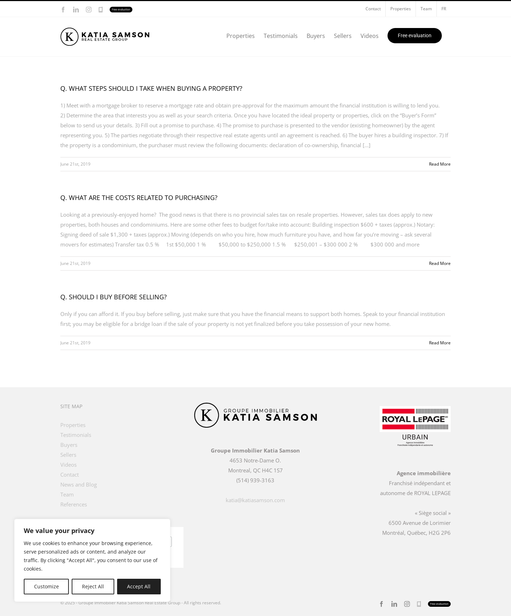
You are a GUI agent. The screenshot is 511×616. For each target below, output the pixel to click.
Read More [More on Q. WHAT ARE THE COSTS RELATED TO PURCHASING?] (440, 263)
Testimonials (75, 434)
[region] (92, 560)
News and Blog (78, 484)
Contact (69, 474)
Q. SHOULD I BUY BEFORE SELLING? (113, 297)
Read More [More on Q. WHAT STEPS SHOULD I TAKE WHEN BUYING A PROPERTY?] (440, 164)
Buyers (68, 444)
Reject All (93, 586)
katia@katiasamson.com (255, 500)
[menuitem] (444, 9)
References (73, 504)
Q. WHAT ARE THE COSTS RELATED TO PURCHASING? (139, 197)
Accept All (138, 586)
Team (67, 494)
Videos (68, 464)
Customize (46, 586)
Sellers (68, 454)
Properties (73, 424)
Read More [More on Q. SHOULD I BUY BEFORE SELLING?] (440, 343)
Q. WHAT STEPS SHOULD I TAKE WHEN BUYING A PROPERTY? (151, 88)
